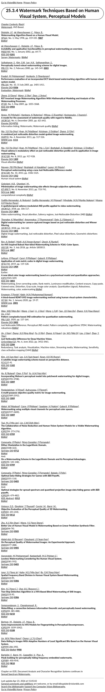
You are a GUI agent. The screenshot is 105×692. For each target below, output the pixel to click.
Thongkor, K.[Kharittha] (12, 219)
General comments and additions (17, 683)
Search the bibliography (12, 686)
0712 (16, 450)
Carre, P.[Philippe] (29, 406)
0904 (12, 106)
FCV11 (4, 362)
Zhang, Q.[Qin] (67, 131)
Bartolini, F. (6, 654)
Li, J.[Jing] (40, 311)
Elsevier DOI (7, 87)
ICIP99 (4, 646)
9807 (40, 38)
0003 (46, 68)
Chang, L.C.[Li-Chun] (32, 638)
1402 (12, 192)
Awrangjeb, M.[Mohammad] (15, 555)
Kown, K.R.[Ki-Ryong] (50, 356)
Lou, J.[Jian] (85, 333)
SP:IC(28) (5, 156)
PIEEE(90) (5, 51)
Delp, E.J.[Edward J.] (64, 219)
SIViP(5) (5, 137)
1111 (15, 139)
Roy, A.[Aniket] (8, 241)
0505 (16, 531)
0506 (15, 87)
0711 (15, 123)
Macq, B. (38, 32)
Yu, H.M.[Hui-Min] (37, 373)
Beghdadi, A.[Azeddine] (61, 147)
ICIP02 (4, 611)
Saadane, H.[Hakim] (48, 406)
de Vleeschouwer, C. (23, 32)
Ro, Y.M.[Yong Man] (50, 572)
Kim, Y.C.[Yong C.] (9, 588)
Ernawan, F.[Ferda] (10, 294)
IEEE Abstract (7, 498)
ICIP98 (4, 660)
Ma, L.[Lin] (44, 147)
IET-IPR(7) (5, 189)
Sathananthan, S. (44, 62)
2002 (15, 322)
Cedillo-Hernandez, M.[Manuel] (47, 200)
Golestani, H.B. (8, 183)
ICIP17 (4, 278)
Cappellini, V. (29, 654)
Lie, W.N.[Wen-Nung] (11, 638)
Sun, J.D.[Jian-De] (67, 311)
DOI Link (5, 192)
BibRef (4, 40)
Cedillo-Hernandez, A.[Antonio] (16, 200)
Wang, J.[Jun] (27, 311)
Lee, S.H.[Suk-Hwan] (29, 356)
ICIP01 (4, 627)
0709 (12, 434)
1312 (15, 175)
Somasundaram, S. (10, 605)
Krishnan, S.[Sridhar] (49, 131)
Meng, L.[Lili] (52, 311)
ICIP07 (4, 431)
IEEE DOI (5, 54)
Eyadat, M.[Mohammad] (13, 76)
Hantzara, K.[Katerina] (32, 114)
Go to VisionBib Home (11, 2)
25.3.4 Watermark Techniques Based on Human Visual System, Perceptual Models (52, 13)
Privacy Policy (29, 2)
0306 (16, 580)
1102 (12, 365)
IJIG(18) (4, 247)
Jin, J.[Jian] (6, 333)
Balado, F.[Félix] (58, 472)
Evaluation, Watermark (12, 90)
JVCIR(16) (5, 120)
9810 (12, 663)
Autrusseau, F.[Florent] (36, 389)
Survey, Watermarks (10, 57)
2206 (12, 344)
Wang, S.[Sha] (24, 95)
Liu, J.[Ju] (5, 313)
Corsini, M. (41, 506)
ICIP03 (4, 495)
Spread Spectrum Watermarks (16, 674)
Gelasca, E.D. (7, 506)
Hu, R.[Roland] (8, 373)
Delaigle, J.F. (7, 32)
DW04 (4, 528)
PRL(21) (5, 68)
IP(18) (4, 104)
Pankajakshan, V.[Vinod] (12, 389)
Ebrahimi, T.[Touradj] (25, 506)
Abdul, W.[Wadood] (10, 406)
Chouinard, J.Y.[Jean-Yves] (36, 539)
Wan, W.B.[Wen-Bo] (10, 311)
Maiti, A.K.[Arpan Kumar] (28, 241)
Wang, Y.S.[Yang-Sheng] (31, 522)
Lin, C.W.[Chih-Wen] (29, 422)
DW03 (4, 478)
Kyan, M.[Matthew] (28, 131)
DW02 (4, 578)
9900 (19, 649)
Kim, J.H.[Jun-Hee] (10, 356)
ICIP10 (4, 379)
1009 (12, 381)
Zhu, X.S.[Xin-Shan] (10, 522)
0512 (12, 514)
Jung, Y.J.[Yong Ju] (9, 572)
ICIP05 (4, 512)
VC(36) (4, 300)
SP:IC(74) (5, 263)
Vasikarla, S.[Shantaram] (38, 76)
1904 (15, 266)
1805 (15, 230)
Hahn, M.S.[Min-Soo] (29, 572)
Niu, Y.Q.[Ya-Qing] (9, 131)
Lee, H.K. (30, 62)
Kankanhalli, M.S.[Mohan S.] (43, 555)
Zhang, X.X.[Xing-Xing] (23, 333)
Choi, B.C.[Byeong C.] (29, 588)
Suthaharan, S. (8, 62)
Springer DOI (7, 450)
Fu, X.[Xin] (40, 333)
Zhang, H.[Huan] (54, 333)
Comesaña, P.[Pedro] (11, 442)
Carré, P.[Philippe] (28, 258)
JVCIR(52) (5, 208)
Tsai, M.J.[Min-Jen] (10, 422)
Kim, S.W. (20, 62)
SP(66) (4, 38)
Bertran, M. (6, 621)
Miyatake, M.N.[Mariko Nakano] (78, 200)
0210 (12, 613)
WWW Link (6, 139)
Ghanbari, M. (22, 183)
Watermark (6, 27)
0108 (12, 630)
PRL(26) (5, 84)
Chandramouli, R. (28, 605)
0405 (16, 481)
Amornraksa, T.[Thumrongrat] (39, 219)
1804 (15, 211)
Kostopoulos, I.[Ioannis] (75, 114)
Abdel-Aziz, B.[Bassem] (12, 539)
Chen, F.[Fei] (22, 373)
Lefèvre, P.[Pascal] (9, 258)
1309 (15, 159)
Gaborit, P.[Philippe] (47, 258)
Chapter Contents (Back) (12, 24)
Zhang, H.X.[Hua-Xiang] (88, 311)
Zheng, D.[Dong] (9, 95)
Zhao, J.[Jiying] (39, 95)
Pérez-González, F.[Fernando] (36, 442)
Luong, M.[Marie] (56, 167)
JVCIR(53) (5, 228)
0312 (17, 498)
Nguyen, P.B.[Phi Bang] (12, 167)
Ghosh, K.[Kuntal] (50, 241)
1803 (12, 280)
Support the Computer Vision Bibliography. (45, 686)
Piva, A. (40, 654)
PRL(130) (5, 319)
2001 (15, 303)
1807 (12, 250)
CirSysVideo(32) (8, 341)
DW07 (4, 447)
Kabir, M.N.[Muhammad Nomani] (36, 294)
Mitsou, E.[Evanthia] (53, 114)
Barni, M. (51, 506)
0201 (12, 54)
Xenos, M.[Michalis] (10, 114)
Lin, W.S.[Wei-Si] (70, 333)
